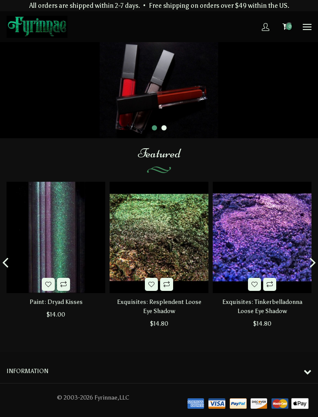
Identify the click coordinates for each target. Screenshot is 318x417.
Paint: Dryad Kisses (56, 302)
